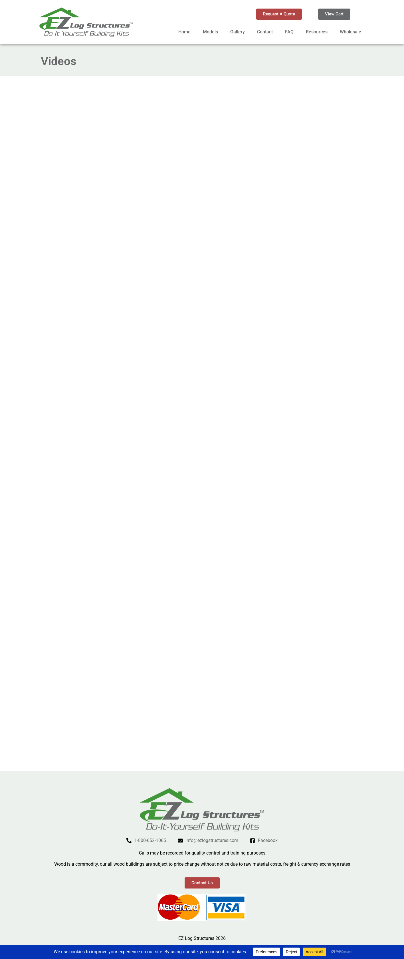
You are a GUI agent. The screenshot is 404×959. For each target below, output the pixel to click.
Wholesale (350, 32)
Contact (265, 32)
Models (210, 32)
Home (184, 32)
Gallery (237, 32)
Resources (317, 32)
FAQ (289, 32)
